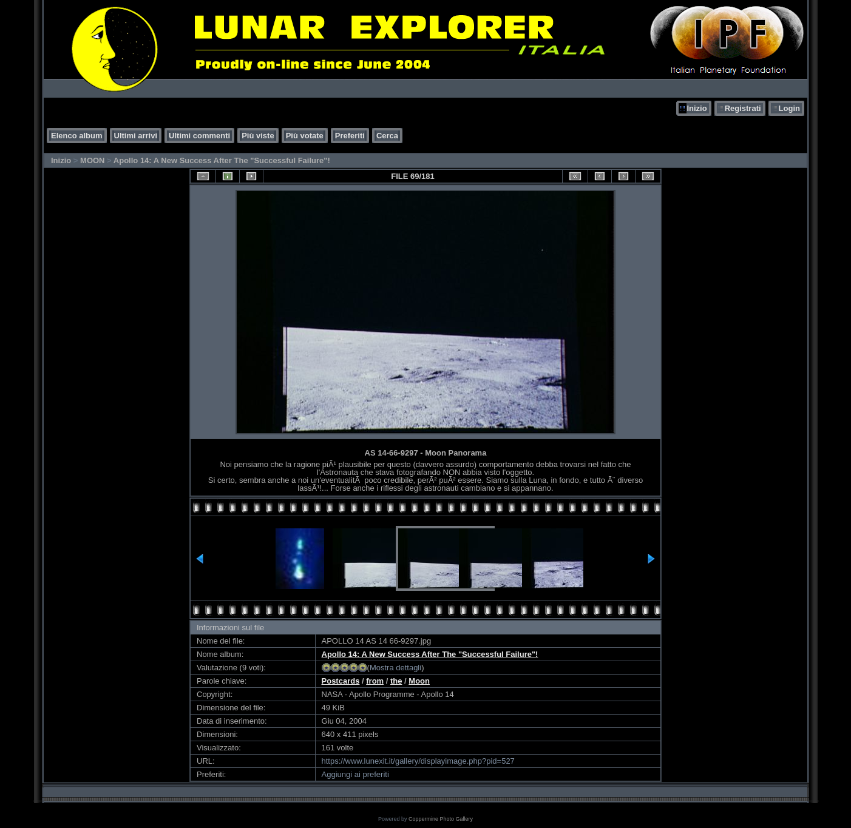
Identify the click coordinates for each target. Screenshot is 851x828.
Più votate (305, 135)
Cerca (387, 135)
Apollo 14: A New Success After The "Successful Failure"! (222, 160)
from (375, 680)
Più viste (258, 135)
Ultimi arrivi (136, 135)
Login (789, 108)
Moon (419, 680)
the (396, 680)
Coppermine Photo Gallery (441, 819)
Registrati (743, 108)
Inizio (697, 108)
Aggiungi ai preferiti (355, 774)
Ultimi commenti (199, 135)
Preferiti (350, 135)
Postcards (341, 680)
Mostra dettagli (395, 667)
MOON (92, 160)
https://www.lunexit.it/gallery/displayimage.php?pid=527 (418, 761)
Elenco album (77, 135)
